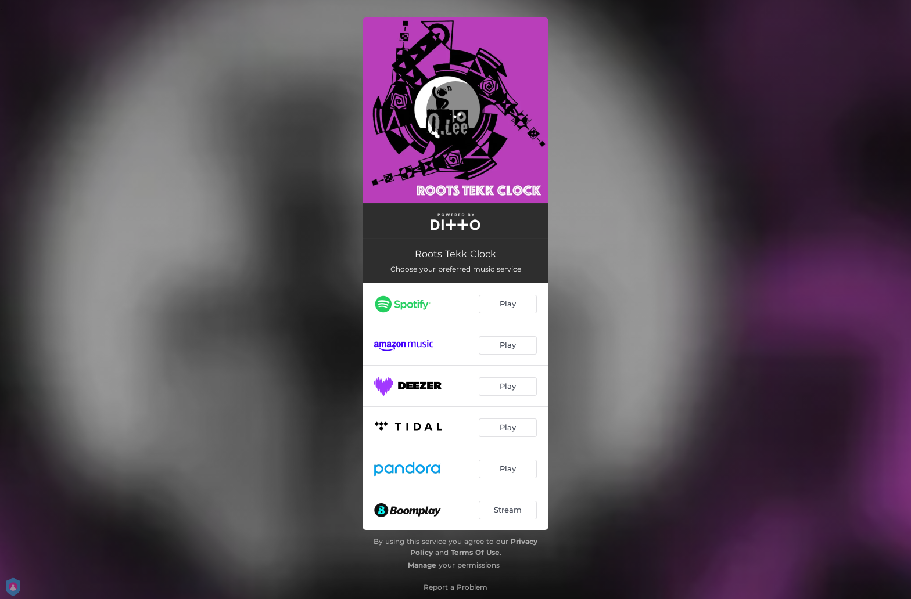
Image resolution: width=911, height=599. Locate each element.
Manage (422, 565)
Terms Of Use (475, 552)
